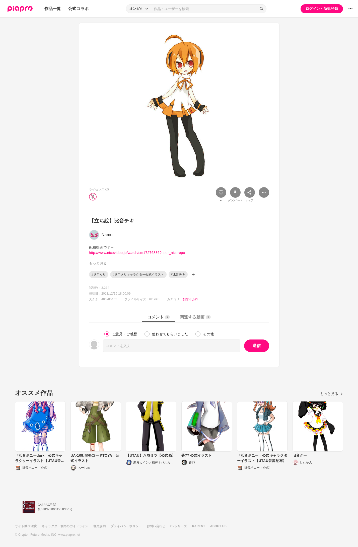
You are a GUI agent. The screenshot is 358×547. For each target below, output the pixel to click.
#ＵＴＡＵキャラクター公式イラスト (138, 274)
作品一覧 (52, 9)
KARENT (198, 526)
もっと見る (331, 394)
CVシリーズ (178, 526)
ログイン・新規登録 (322, 9)
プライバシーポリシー (126, 526)
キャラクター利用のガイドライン (65, 526)
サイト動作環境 (26, 526)
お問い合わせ (156, 526)
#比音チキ (178, 274)
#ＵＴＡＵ (99, 274)
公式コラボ (78, 9)
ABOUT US (218, 526)
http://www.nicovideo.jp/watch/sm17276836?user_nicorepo (137, 253)
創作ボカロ (190, 299)
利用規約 (99, 526)
